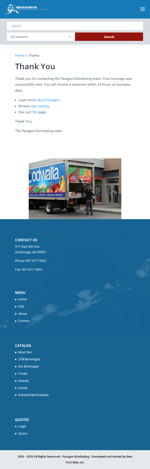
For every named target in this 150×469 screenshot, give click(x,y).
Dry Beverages (28, 366)
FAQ (34, 112)
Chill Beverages (29, 359)
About (22, 314)
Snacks (23, 381)
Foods (22, 373)
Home (22, 299)
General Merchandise (33, 395)
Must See (24, 352)
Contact (24, 321)
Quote (22, 433)
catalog (43, 106)
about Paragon (48, 100)
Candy (23, 388)
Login (22, 426)
